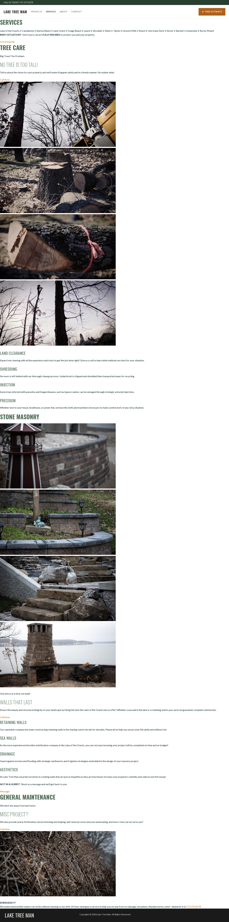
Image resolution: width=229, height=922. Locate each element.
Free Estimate (212, 11)
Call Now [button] (5, 79)
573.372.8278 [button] (7, 41)
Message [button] (4, 791)
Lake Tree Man (15, 12)
